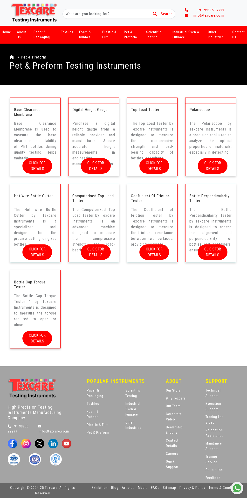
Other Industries (216, 34)
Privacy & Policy (192, 487)
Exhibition (100, 487)
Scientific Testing (154, 34)
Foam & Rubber (85, 34)
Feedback (213, 478)
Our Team (173, 406)
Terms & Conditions (224, 487)
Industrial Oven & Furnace (185, 34)
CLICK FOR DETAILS (37, 166)
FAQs (155, 487)
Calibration (214, 470)
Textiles (67, 32)
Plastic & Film (109, 34)
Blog (114, 487)
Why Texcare (176, 398)
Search (163, 14)
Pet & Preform (130, 34)
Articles (128, 487)
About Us (22, 34)
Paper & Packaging (42, 34)
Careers (172, 454)
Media (143, 487)
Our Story (173, 390)
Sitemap (169, 487)
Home (6, 32)
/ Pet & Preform (28, 57)
